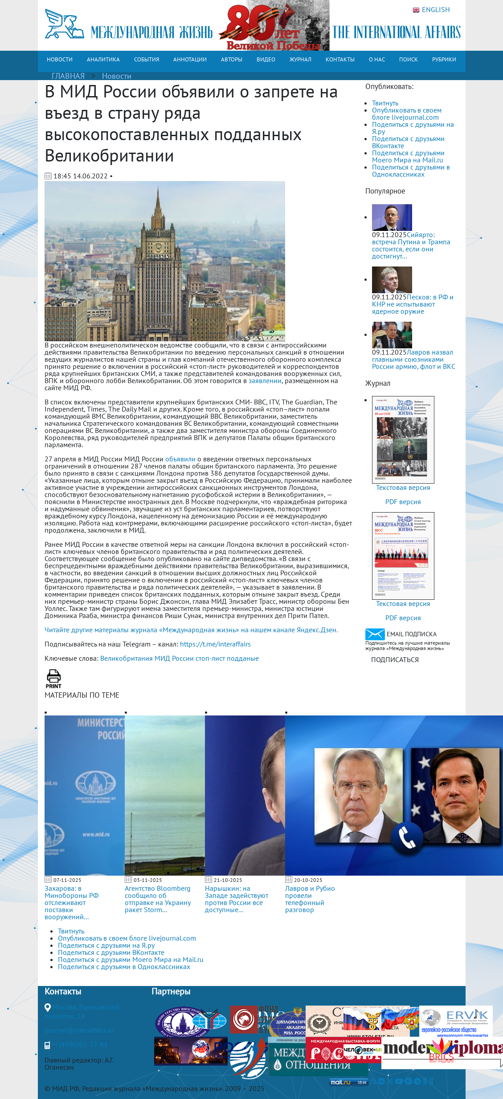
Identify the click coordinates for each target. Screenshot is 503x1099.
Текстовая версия (403, 487)
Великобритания (126, 658)
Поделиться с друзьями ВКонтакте (408, 142)
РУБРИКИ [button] (444, 59)
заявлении (265, 380)
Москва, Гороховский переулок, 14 (82, 1011)
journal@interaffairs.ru (79, 1030)
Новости (116, 76)
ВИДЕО (266, 59)
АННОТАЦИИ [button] (190, 59)
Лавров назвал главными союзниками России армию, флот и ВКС (413, 359)
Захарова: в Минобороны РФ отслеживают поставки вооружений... (71, 902)
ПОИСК (408, 59)
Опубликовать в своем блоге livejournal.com (407, 113)
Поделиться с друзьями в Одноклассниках (411, 170)
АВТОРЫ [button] (231, 59)
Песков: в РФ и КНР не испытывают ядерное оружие (413, 303)
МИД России (174, 658)
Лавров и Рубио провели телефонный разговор (310, 899)
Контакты (63, 991)
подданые (243, 658)
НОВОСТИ (60, 59)
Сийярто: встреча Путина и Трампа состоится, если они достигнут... (411, 245)
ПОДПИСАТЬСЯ (395, 659)
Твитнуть (385, 102)
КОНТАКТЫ (340, 59)
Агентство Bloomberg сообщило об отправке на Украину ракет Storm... (158, 899)
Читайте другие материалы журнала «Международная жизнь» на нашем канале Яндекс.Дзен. (191, 629)
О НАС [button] (377, 59)
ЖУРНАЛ (300, 59)
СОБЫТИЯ (146, 59)
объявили (180, 458)
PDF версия (403, 501)
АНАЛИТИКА (103, 59)
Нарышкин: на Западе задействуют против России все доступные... (236, 899)
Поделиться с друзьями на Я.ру (413, 128)
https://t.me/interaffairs (215, 643)
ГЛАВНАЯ (68, 76)
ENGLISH (431, 10)
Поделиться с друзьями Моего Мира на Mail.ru (408, 156)
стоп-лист (210, 658)
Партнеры (170, 991)
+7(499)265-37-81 (80, 1044)
